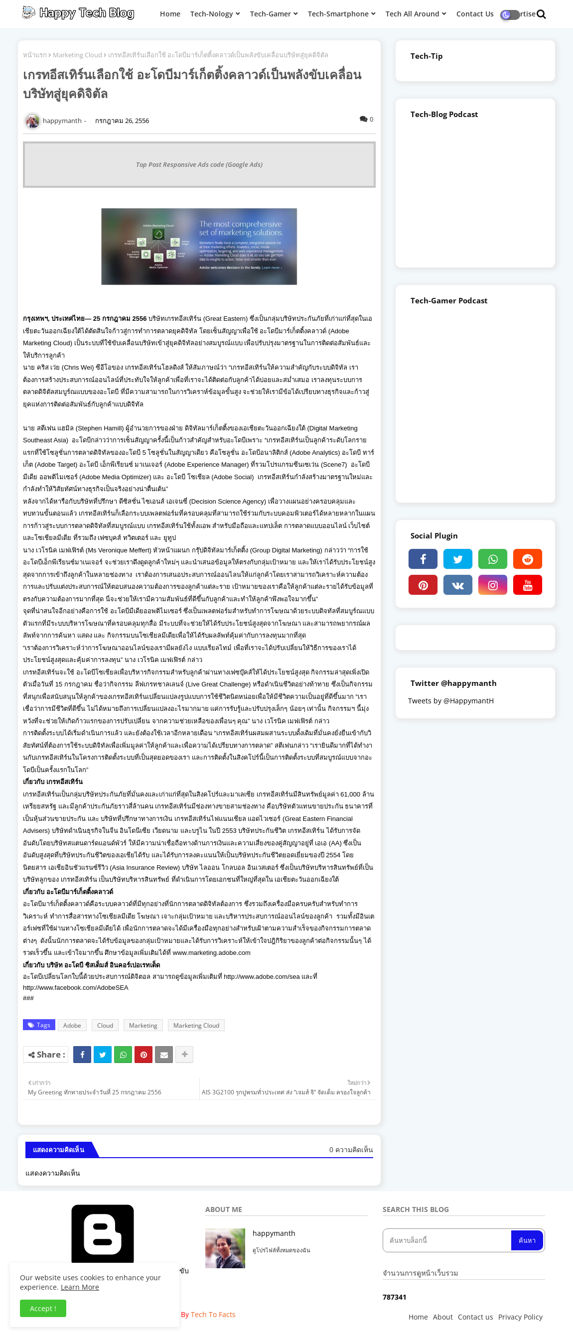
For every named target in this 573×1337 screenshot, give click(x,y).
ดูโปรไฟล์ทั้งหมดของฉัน (281, 1250)
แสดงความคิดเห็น (52, 1173)
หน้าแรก (35, 54)
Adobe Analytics (315, 452)
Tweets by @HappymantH (451, 700)
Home (418, 1317)
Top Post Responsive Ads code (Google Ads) (199, 164)
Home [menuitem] (170, 13)
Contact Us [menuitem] (475, 13)
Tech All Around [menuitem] (412, 13)
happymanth (274, 1233)
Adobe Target (56, 464)
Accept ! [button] (43, 1308)
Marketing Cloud (77, 54)
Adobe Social (233, 477)
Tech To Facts (213, 1314)
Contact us (475, 1317)
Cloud (105, 1025)
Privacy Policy (520, 1317)
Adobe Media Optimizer (115, 477)
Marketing (143, 1025)
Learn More (80, 1287)
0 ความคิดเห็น (351, 1149)
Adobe (72, 1025)
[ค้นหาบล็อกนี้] (448, 1240)
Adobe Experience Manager (206, 464)
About (443, 1317)
